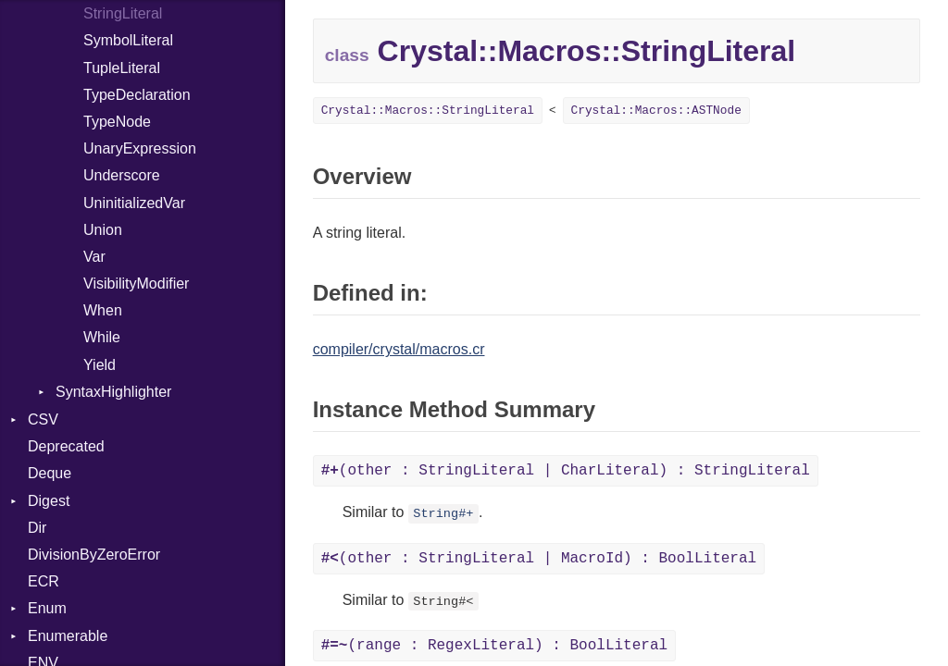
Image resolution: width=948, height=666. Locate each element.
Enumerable (67, 636)
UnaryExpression (139, 148)
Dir (37, 528)
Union (102, 230)
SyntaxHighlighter (113, 392)
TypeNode (117, 122)
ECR (43, 581)
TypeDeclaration (137, 95)
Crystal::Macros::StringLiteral (427, 110)
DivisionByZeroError (94, 554)
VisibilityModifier (136, 283)
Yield (99, 365)
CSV (43, 419)
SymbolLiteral (128, 40)
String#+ (443, 514)
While (101, 337)
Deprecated (66, 446)
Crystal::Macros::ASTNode (656, 110)
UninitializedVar (134, 203)
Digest (48, 501)
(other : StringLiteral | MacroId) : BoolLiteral (538, 558)
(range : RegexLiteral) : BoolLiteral (494, 645)
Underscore (121, 175)
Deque (49, 473)
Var (94, 257)
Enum (47, 608)
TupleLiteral (121, 68)
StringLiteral (122, 13)
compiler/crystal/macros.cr (399, 349)
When (102, 310)
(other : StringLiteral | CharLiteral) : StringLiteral (565, 470)
